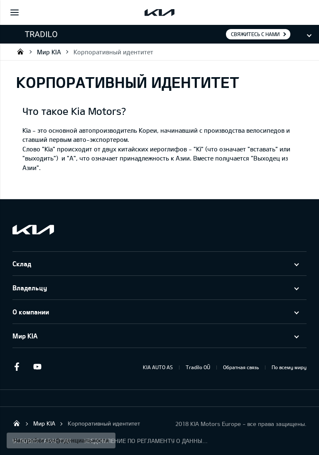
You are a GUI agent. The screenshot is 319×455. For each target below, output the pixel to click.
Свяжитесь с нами (255, 34)
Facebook (16, 367)
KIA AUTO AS (158, 367)
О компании (30, 312)
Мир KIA (49, 52)
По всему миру (289, 367)
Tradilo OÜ (20, 51)
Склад (21, 264)
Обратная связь (241, 367)
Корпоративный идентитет (113, 52)
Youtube (37, 367)
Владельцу (29, 288)
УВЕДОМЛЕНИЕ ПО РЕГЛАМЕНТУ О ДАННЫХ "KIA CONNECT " (145, 440)
